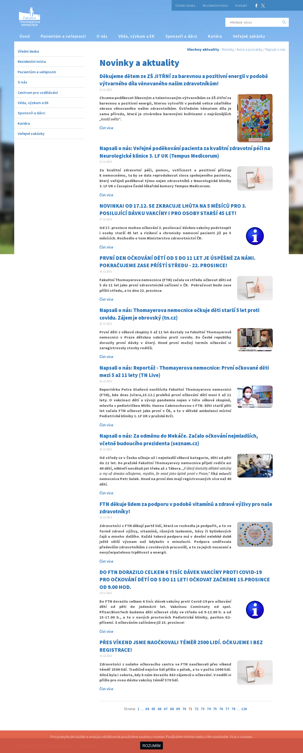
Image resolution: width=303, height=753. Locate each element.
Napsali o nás (275, 49)
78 (233, 708)
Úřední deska (185, 5)
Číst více (106, 127)
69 (178, 708)
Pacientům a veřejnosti (63, 36)
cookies (246, 736)
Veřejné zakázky (249, 36)
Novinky (228, 49)
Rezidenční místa (215, 5)
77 (227, 708)
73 (203, 708)
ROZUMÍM (151, 746)
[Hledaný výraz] (252, 22)
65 (153, 708)
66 (159, 708)
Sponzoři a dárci (181, 36)
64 (147, 708)
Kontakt (241, 5)
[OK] (284, 22)
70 (184, 708)
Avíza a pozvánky (250, 49)
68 (172, 708)
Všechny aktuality (203, 49)
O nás (102, 36)
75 (215, 708)
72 (196, 708)
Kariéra (215, 36)
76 (221, 708)
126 (244, 708)
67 (166, 708)
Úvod (25, 36)
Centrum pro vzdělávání (38, 92)
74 (209, 708)
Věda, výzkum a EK (136, 36)
